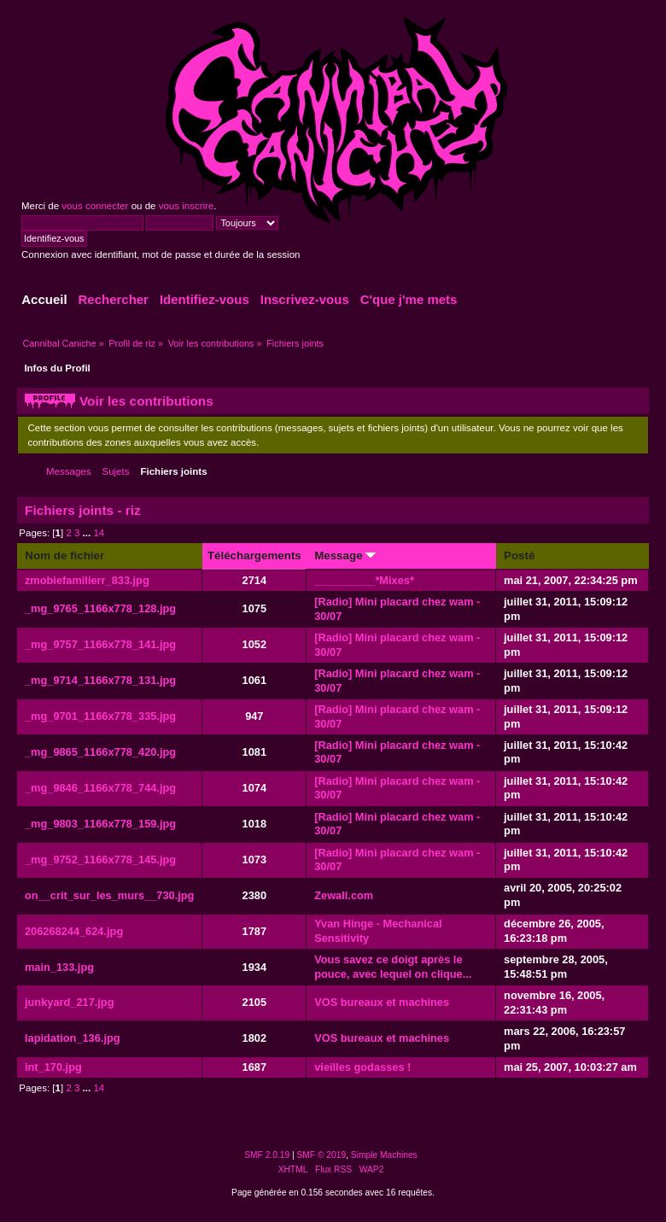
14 (98, 533)
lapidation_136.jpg (72, 1038)
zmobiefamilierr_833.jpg (87, 580)
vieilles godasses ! (362, 1067)
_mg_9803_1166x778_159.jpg (100, 823)
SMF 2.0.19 (266, 1155)
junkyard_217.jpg (69, 1002)
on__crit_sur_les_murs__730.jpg (109, 895)
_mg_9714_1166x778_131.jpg (100, 680)
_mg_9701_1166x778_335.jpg (100, 716)
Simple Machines (384, 1155)
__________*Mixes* (364, 580)
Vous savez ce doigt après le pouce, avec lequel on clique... (392, 966)
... (88, 533)
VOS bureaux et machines (381, 1002)
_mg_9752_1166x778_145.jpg (100, 859)
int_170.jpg (53, 1067)
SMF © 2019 (322, 1155)
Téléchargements (254, 555)
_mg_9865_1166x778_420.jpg (100, 751)
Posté (519, 555)
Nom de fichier (64, 555)
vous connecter (94, 206)
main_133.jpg (59, 967)
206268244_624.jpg (74, 931)
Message (345, 555)
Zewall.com (343, 895)
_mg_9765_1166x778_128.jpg (100, 608)
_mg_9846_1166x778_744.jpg (100, 787)
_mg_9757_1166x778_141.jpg (100, 644)
